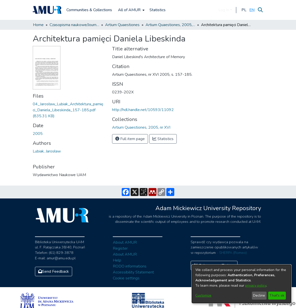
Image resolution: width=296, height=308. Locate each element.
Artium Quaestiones (122, 25)
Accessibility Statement (133, 272)
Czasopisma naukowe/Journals (74, 25)
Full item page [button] (130, 139)
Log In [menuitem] (223, 10)
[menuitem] (131, 10)
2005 (38, 133)
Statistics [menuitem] (157, 10)
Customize (203, 295)
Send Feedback (53, 271)
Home (38, 25)
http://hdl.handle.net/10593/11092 (143, 110)
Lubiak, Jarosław (47, 151)
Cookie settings (126, 278)
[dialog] (241, 284)
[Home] (47, 10)
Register (120, 248)
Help (117, 260)
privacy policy (255, 285)
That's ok (276, 295)
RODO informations (130, 266)
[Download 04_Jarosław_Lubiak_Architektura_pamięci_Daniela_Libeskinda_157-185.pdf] (68, 110)
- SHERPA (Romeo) (232, 252)
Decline (259, 295)
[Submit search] (260, 10)
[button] (244, 10)
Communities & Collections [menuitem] (89, 10)
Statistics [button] (163, 139)
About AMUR (125, 242)
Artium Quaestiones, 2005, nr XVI (170, 25)
